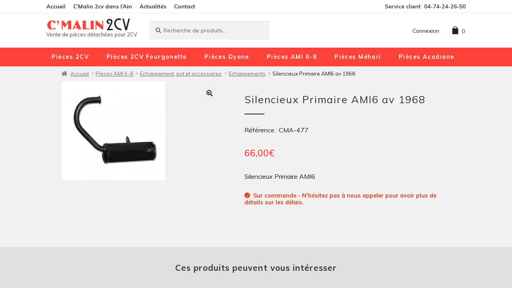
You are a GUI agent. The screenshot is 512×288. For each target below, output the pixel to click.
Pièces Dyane (226, 56)
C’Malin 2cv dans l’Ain (102, 6)
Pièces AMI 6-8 (292, 56)
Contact (184, 6)
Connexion (425, 30)
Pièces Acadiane (426, 56)
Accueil (56, 6)
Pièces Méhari (357, 56)
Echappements (247, 73)
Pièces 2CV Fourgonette (146, 56)
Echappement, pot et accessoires (181, 73)
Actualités (153, 6)
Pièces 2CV (70, 56)
